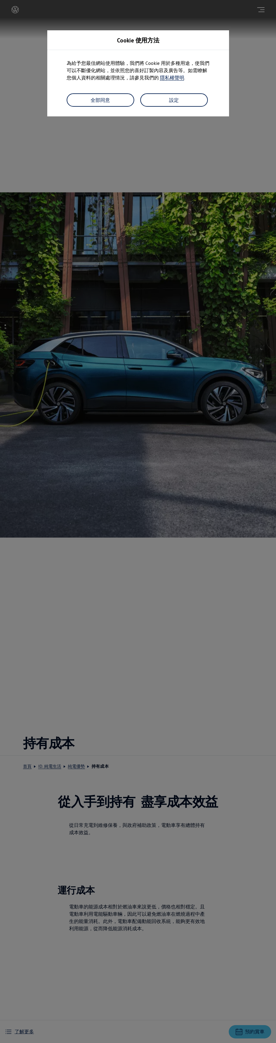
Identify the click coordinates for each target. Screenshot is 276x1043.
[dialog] (138, 521)
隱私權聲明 (172, 78)
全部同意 (100, 100)
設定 (174, 100)
